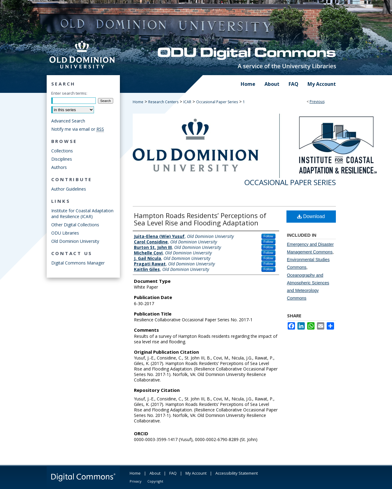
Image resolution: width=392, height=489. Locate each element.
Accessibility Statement (236, 473)
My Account (196, 473)
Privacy (136, 481)
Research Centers (163, 101)
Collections (62, 151)
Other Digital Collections (75, 225)
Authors (59, 167)
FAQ (173, 473)
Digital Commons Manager (78, 263)
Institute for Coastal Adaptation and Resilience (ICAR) (82, 213)
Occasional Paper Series (217, 101)
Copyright (155, 481)
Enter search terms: (69, 93)
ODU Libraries (65, 233)
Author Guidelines (68, 189)
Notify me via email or (77, 129)
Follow (268, 236)
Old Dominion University (75, 241)
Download (311, 216)
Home (138, 101)
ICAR (187, 101)
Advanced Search (68, 121)
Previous (317, 101)
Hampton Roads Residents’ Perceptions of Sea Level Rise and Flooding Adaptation (200, 219)
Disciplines (61, 159)
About (154, 473)
